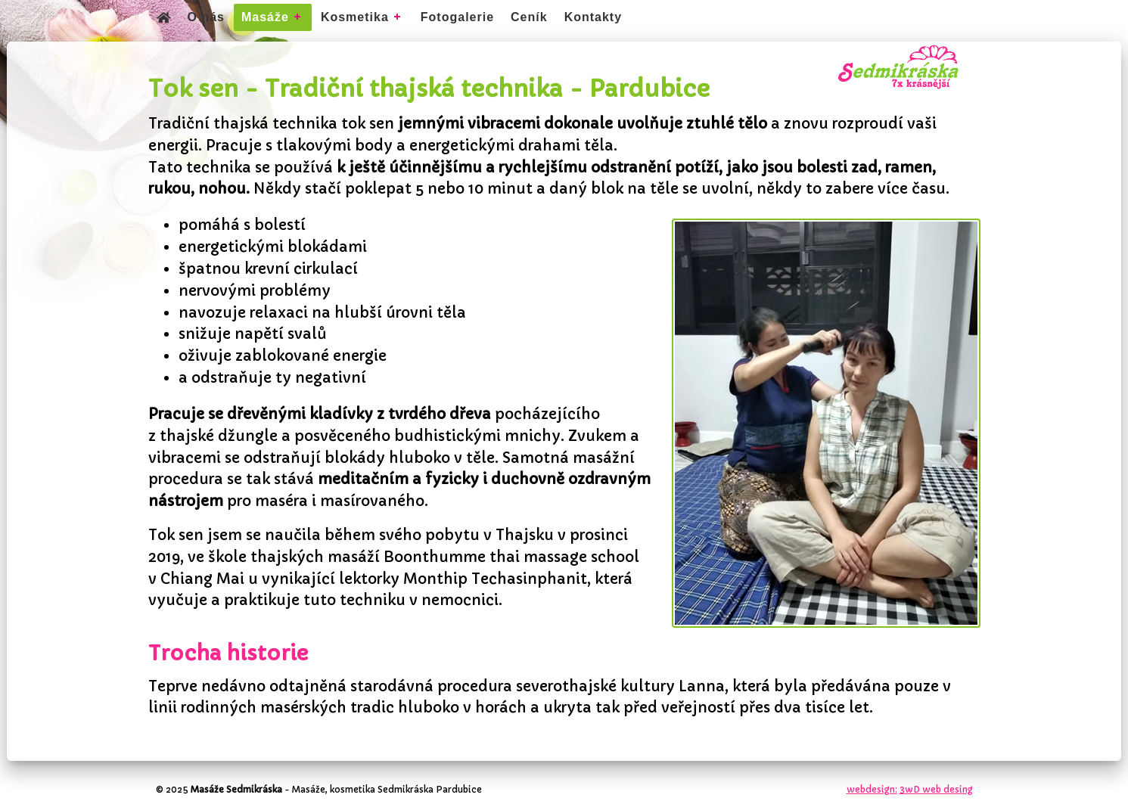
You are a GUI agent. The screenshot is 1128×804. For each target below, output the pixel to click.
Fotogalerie (457, 17)
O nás (206, 17)
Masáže (265, 17)
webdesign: (872, 789)
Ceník (529, 17)
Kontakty (593, 17)
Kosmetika (355, 17)
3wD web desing (936, 789)
